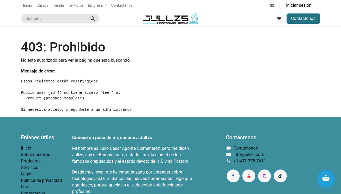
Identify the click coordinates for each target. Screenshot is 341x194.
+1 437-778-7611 (249, 161)
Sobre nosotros (35, 154)
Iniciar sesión (298, 5)
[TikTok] (280, 175)
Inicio (26, 148)
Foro (25, 186)
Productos (31, 161)
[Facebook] (233, 175)
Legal (26, 173)
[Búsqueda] (92, 18)
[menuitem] (28, 6)
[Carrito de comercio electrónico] (278, 18)
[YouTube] (248, 175)
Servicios (30, 167)
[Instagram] (264, 175)
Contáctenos (303, 18)
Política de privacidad (41, 180)
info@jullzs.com (248, 154)
